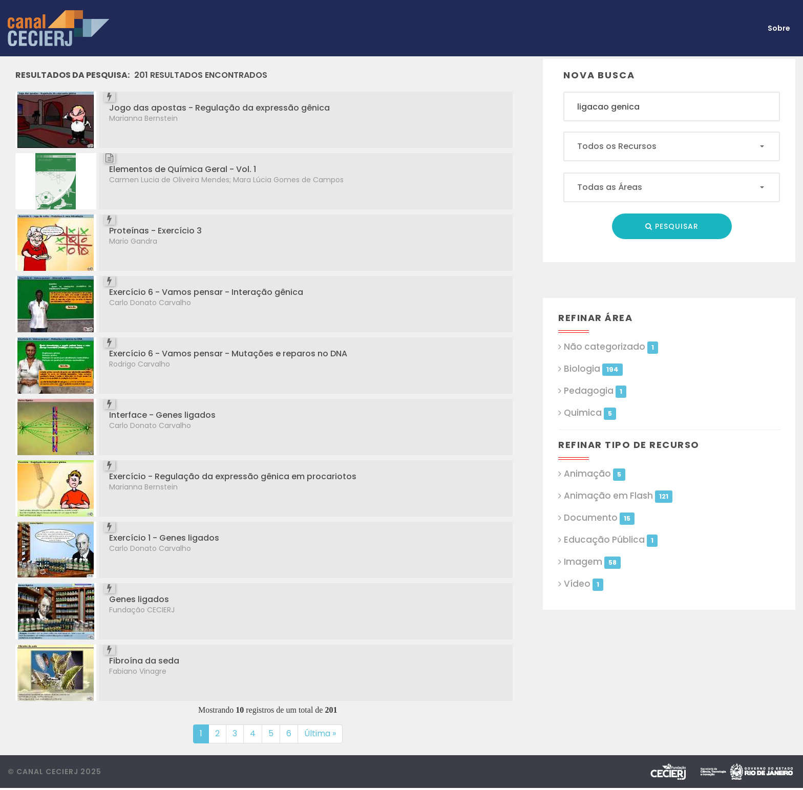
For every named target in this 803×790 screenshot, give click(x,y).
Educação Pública (610, 539)
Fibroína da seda (144, 661)
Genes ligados (139, 599)
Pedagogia (595, 391)
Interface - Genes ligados (162, 415)
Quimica (590, 413)
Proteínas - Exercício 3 (155, 231)
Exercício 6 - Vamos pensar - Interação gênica (206, 292)
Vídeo (583, 584)
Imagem (592, 562)
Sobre (779, 28)
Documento (599, 517)
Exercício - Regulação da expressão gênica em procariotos (232, 476)
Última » (320, 733)
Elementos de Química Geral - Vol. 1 (182, 169)
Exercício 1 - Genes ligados (164, 538)
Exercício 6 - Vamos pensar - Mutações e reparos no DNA (228, 353)
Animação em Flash (618, 495)
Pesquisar (672, 226)
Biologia (593, 368)
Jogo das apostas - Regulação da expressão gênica (219, 108)
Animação (594, 473)
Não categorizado (611, 346)
